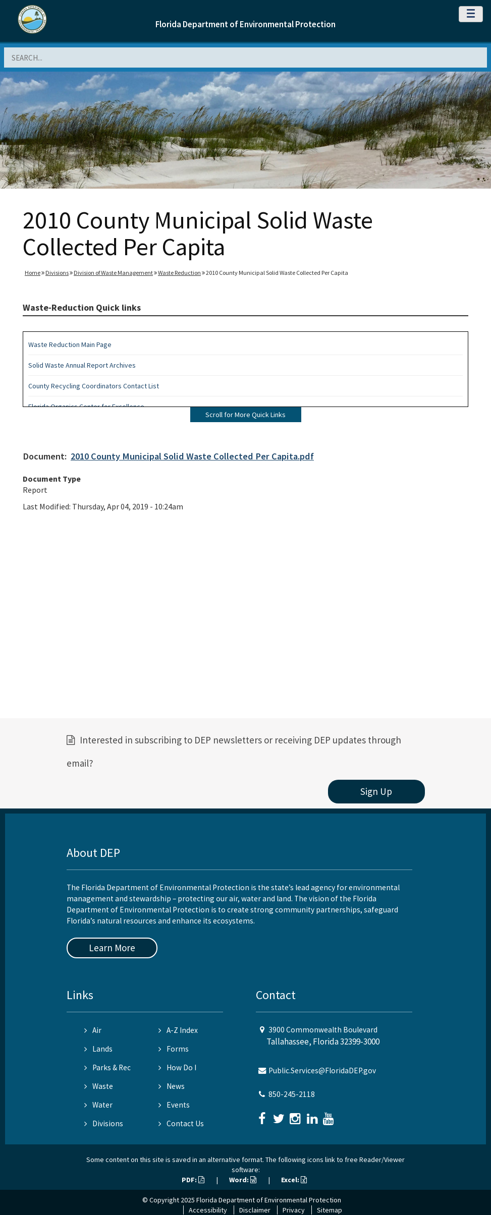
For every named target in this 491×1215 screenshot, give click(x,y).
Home (32, 272)
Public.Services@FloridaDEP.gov (322, 1070)
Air (92, 1030)
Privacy (294, 1209)
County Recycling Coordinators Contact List (93, 385)
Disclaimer (254, 1209)
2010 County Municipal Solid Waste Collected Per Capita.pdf (192, 456)
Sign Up (376, 791)
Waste (98, 1086)
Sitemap (329, 1209)
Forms (173, 1049)
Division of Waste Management (113, 272)
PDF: (193, 1179)
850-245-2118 (291, 1094)
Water (98, 1105)
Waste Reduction (179, 272)
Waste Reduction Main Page (70, 344)
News (171, 1086)
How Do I (177, 1067)
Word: (242, 1179)
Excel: (294, 1179)
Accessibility (208, 1209)
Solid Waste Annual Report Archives (82, 365)
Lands (98, 1049)
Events (174, 1105)
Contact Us (181, 1123)
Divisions (57, 272)
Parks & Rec (107, 1067)
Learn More (112, 948)
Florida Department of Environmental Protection (245, 24)
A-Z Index (178, 1030)
